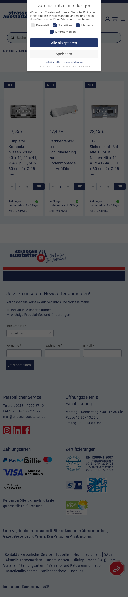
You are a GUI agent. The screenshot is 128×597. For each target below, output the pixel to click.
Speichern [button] (64, 53)
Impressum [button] (84, 66)
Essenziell (40, 25)
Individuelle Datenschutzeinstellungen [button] (64, 62)
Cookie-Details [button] (45, 66)
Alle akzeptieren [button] (64, 42)
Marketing (85, 25)
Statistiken (62, 25)
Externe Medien (63, 31)
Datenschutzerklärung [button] (66, 66)
